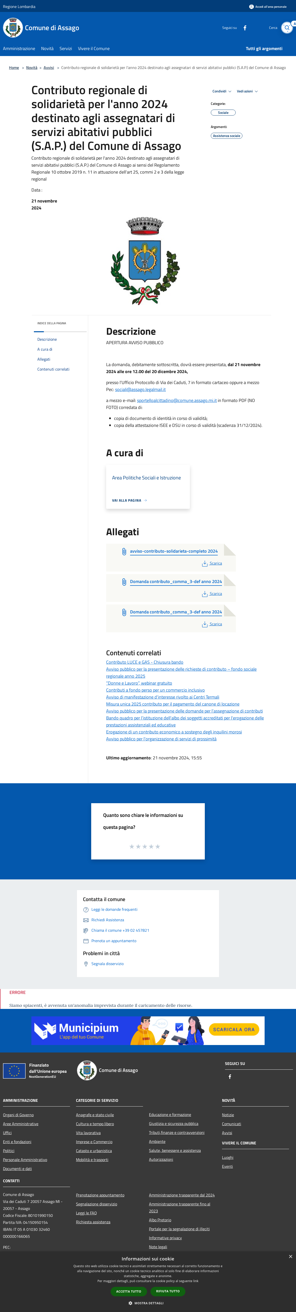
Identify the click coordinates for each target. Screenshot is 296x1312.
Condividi (223, 91)
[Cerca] (287, 28)
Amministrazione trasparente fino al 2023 (179, 1207)
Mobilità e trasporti (92, 1160)
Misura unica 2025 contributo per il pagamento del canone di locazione (172, 704)
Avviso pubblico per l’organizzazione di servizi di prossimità (161, 738)
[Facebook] (243, 27)
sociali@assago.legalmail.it (140, 389)
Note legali (158, 1247)
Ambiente (157, 1141)
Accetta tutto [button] (128, 1291)
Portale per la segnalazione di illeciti (179, 1229)
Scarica (211, 563)
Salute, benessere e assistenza (175, 1150)
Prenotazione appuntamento (100, 1195)
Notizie (228, 1115)
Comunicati (231, 1124)
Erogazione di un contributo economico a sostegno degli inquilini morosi (174, 731)
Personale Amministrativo (25, 1160)
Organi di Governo (18, 1115)
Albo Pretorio (160, 1220)
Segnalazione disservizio (96, 1204)
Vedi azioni (248, 91)
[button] (148, 1303)
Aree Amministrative (20, 1124)
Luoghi (227, 1157)
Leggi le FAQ (86, 1213)
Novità (31, 67)
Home (14, 67)
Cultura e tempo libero (95, 1124)
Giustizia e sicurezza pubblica (173, 1123)
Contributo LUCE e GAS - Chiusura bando (144, 662)
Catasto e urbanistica (94, 1151)
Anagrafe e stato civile (95, 1115)
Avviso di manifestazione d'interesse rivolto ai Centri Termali (162, 697)
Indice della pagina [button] (51, 323)
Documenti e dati (17, 1169)
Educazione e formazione (170, 1114)
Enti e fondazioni (17, 1142)
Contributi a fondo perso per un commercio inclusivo (155, 690)
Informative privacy (165, 1238)
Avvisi (49, 67)
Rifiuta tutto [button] (168, 1291)
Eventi (227, 1166)
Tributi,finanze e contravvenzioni (177, 1132)
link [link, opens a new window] (196, 1281)
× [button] (290, 1257)
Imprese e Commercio (94, 1142)
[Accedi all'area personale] (268, 6)
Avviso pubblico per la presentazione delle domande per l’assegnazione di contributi (184, 711)
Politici (8, 1151)
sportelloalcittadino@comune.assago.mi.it (177, 400)
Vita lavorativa (88, 1133)
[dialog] (148, 1281)
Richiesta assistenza (93, 1222)
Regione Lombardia (19, 6)
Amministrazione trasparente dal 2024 (182, 1195)
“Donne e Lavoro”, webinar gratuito (139, 683)
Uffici (7, 1133)
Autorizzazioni (161, 1159)
